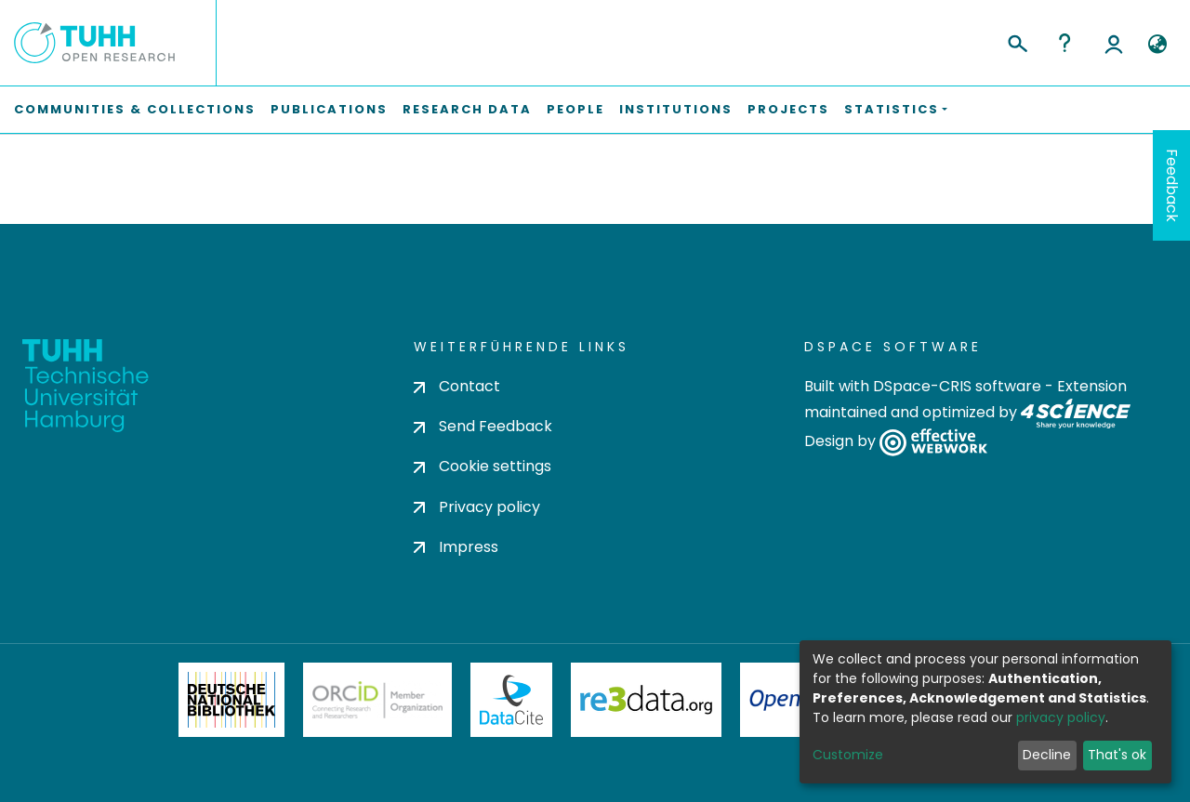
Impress (456, 547)
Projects (788, 109)
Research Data (467, 109)
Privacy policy (477, 507)
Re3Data (646, 700)
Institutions (676, 109)
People (575, 109)
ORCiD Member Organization (377, 699)
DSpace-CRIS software (957, 386)
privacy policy (1060, 717)
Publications (329, 109)
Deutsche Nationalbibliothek (231, 700)
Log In (1114, 43)
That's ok (1117, 754)
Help (1064, 43)
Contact (457, 386)
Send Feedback (483, 426)
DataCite (512, 700)
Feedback (1172, 185)
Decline (1047, 754)
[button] (1157, 44)
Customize (848, 754)
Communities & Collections (135, 109)
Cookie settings (482, 466)
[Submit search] (1016, 41)
